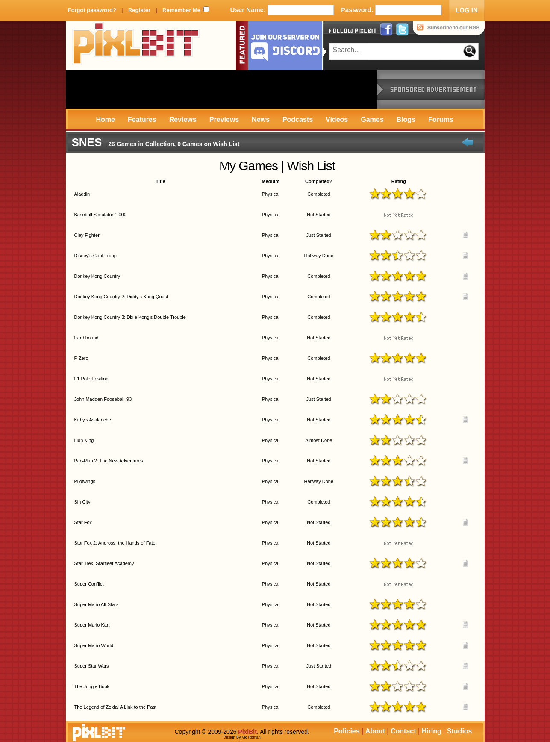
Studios (459, 731)
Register (139, 10)
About (375, 731)
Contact (403, 731)
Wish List (311, 166)
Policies (346, 731)
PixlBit (136, 45)
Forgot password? (92, 10)
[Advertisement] (221, 89)
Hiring (431, 731)
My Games (248, 166)
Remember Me (181, 10)
